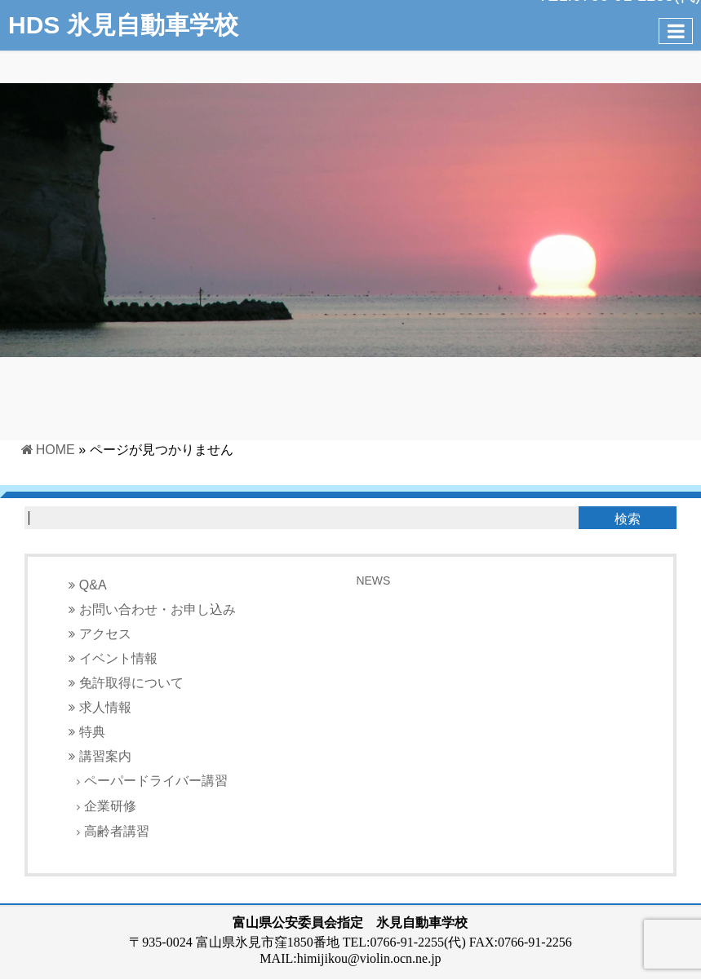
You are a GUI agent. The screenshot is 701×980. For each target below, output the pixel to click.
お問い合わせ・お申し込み (157, 609)
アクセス (105, 634)
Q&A (93, 585)
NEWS (373, 580)
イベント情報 (118, 658)
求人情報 (105, 707)
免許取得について (131, 683)
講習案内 (105, 756)
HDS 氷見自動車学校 (123, 24)
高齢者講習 (116, 831)
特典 (92, 732)
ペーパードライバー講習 (156, 781)
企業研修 (110, 806)
